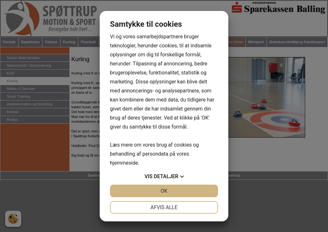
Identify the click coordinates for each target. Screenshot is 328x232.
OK (163, 191)
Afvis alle (164, 207)
